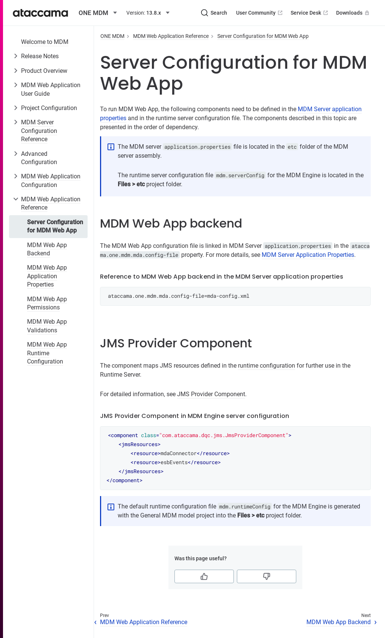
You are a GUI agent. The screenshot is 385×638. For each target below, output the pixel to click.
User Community (260, 13)
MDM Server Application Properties (308, 254)
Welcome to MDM (44, 41)
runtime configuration (266, 365)
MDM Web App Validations (47, 325)
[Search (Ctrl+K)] (214, 13)
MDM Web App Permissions (47, 303)
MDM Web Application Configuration (50, 180)
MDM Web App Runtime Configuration (47, 353)
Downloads (353, 13)
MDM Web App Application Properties (47, 276)
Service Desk (310, 13)
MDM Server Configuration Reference (39, 131)
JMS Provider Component (211, 394)
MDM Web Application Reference (50, 203)
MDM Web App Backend (47, 249)
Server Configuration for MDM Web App (55, 226)
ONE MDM (112, 36)
